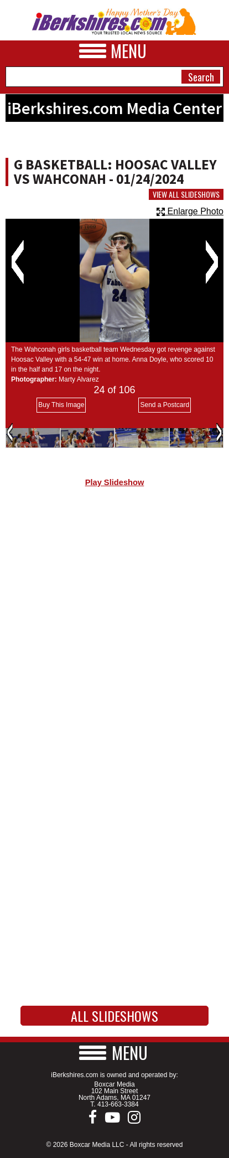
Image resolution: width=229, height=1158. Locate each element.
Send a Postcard (164, 405)
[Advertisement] (114, 626)
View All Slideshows (186, 194)
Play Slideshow (114, 482)
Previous (17, 262)
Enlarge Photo (190, 211)
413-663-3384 (118, 1104)
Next (211, 262)
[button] (114, 1052)
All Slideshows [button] (114, 1016)
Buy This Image (61, 405)
